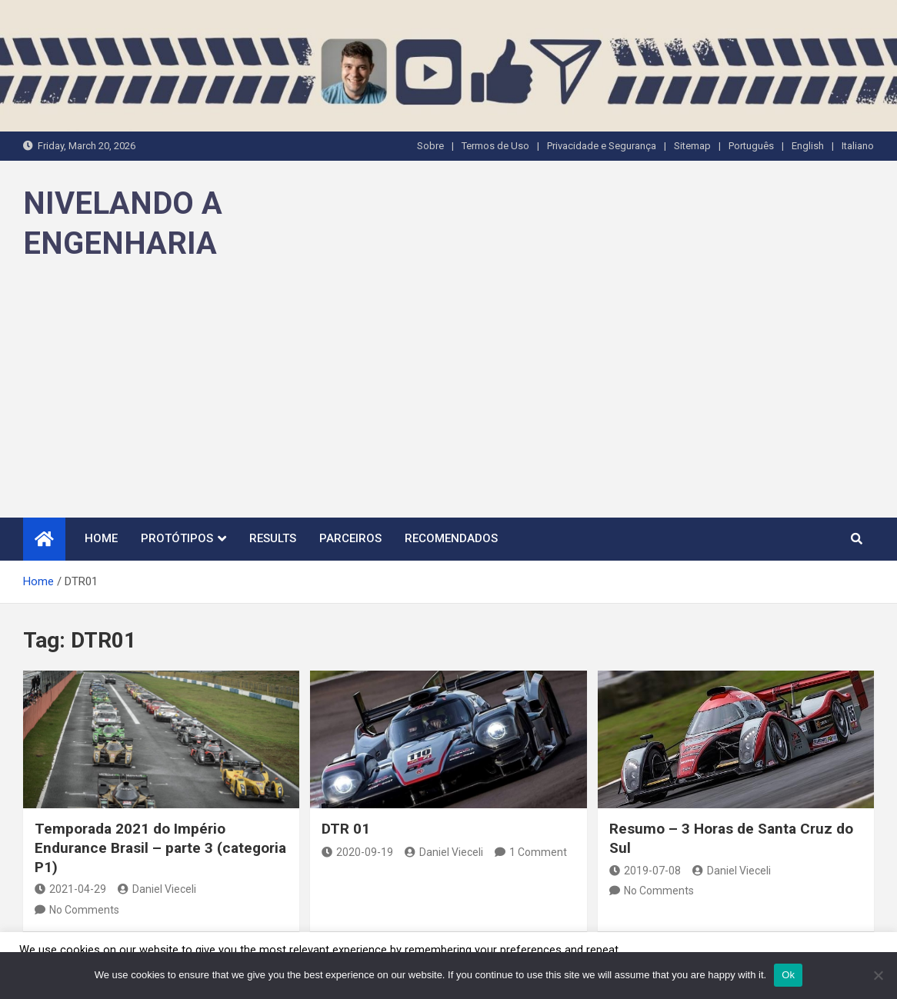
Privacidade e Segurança (601, 146)
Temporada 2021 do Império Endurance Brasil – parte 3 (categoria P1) (160, 847)
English (808, 146)
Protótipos (177, 538)
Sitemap (692, 146)
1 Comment (538, 852)
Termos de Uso (495, 146)
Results (272, 538)
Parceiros (350, 538)
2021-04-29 (70, 889)
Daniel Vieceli (157, 889)
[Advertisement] (448, 402)
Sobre (430, 146)
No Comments (84, 910)
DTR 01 (346, 828)
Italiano (858, 146)
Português (751, 146)
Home (101, 538)
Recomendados (451, 538)
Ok (788, 975)
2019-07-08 (645, 870)
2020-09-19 (357, 852)
